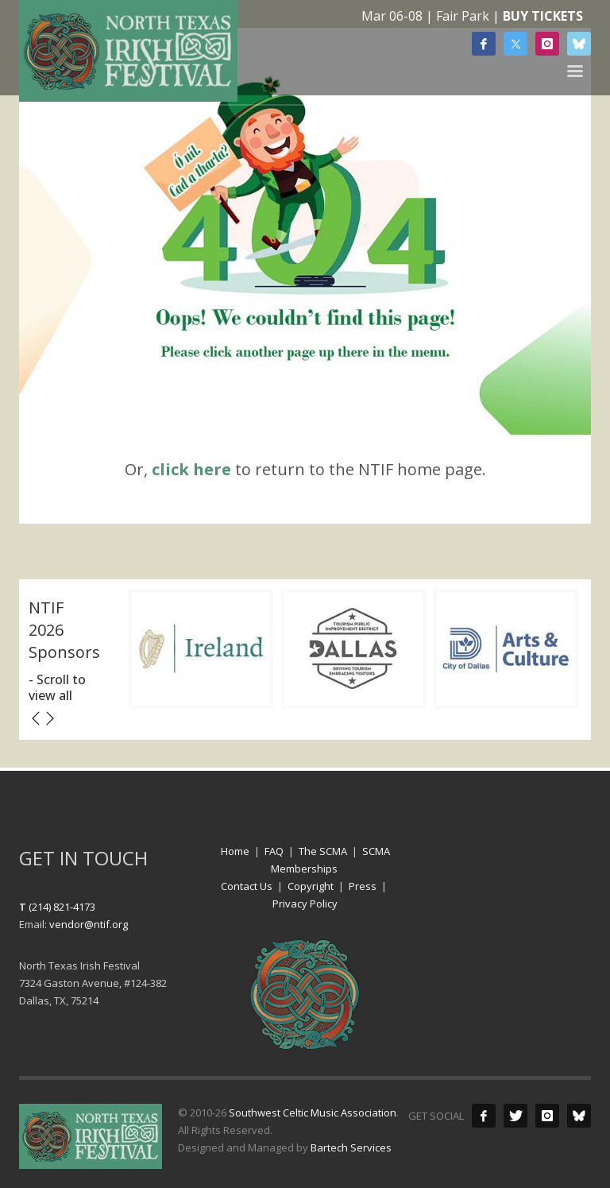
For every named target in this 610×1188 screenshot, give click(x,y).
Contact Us (246, 886)
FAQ (274, 851)
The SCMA (323, 851)
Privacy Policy (305, 903)
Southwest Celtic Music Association (312, 1112)
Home (235, 851)
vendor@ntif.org (88, 924)
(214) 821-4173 (62, 907)
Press (362, 886)
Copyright (311, 886)
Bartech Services (351, 1147)
